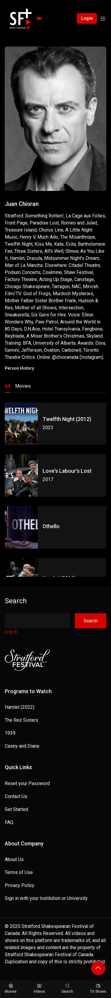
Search (16, 601)
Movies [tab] (23, 386)
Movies (11, 989)
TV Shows (98, 989)
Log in (11, 632)
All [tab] (7, 386)
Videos (39, 989)
